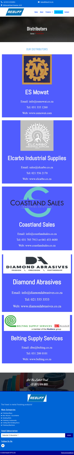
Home (32, 33)
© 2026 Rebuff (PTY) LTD (8, 453)
